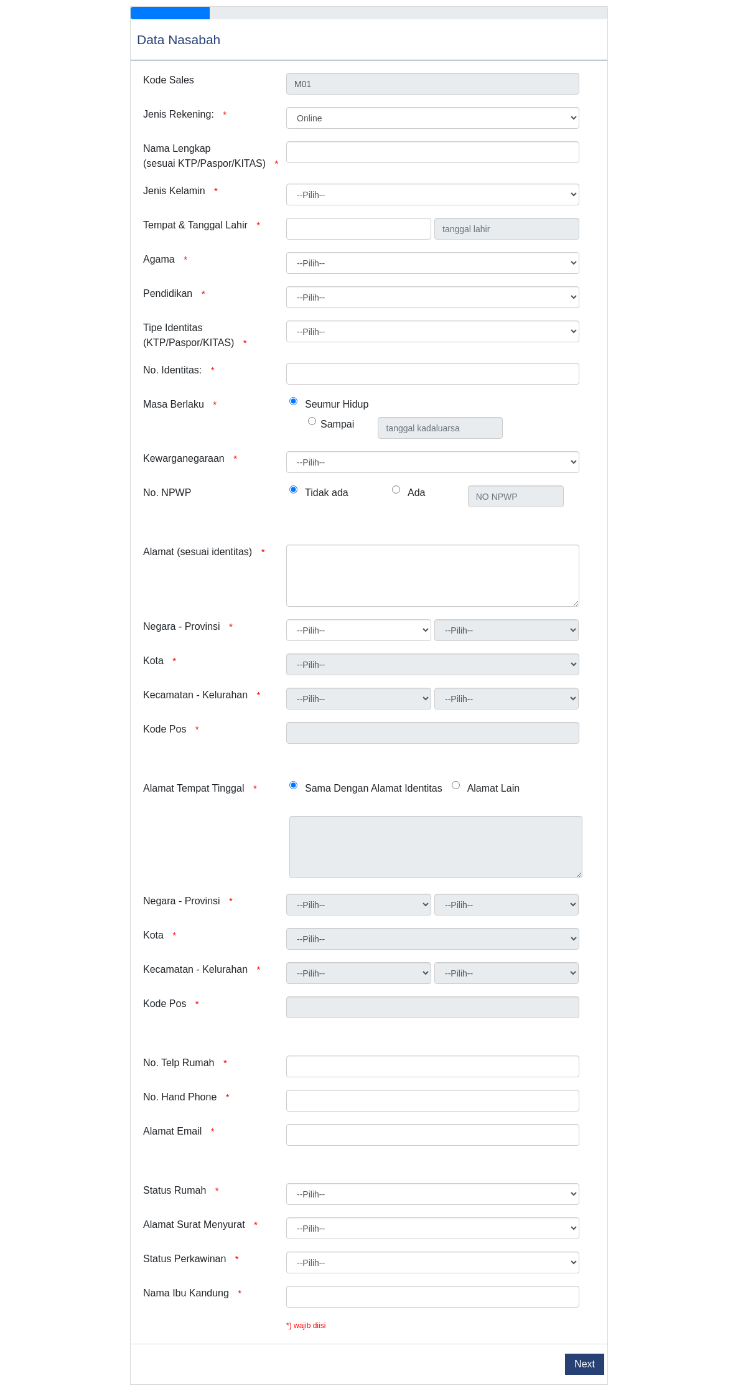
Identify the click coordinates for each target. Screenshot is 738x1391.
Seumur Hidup (336, 404)
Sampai (337, 424)
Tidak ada (326, 492)
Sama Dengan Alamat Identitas (373, 788)
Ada (416, 492)
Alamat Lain (493, 788)
